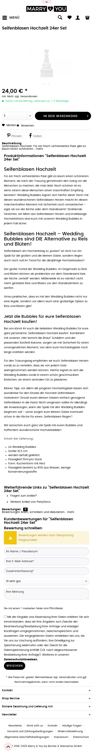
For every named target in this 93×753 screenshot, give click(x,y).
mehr (39, 149)
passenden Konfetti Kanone (22, 342)
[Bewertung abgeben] (46, 581)
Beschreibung (12, 143)
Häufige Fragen (72, 725)
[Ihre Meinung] (46, 594)
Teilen (35, 135)
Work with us (35, 725)
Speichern (14, 665)
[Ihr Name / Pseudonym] (46, 551)
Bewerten (25, 125)
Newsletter (15, 725)
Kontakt (52, 725)
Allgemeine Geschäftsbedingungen (26, 737)
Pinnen (14, 135)
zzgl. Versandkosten (26, 96)
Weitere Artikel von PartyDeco (29, 502)
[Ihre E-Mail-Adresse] (46, 561)
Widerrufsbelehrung (70, 731)
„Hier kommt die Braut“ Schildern (42, 338)
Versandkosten (67, 677)
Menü (11, 17)
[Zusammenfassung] (46, 571)
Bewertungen (11, 509)
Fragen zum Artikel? (22, 495)
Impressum (61, 737)
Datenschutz (81, 737)
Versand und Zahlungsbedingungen (30, 731)
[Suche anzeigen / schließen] (58, 18)
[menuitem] (12, 18)
